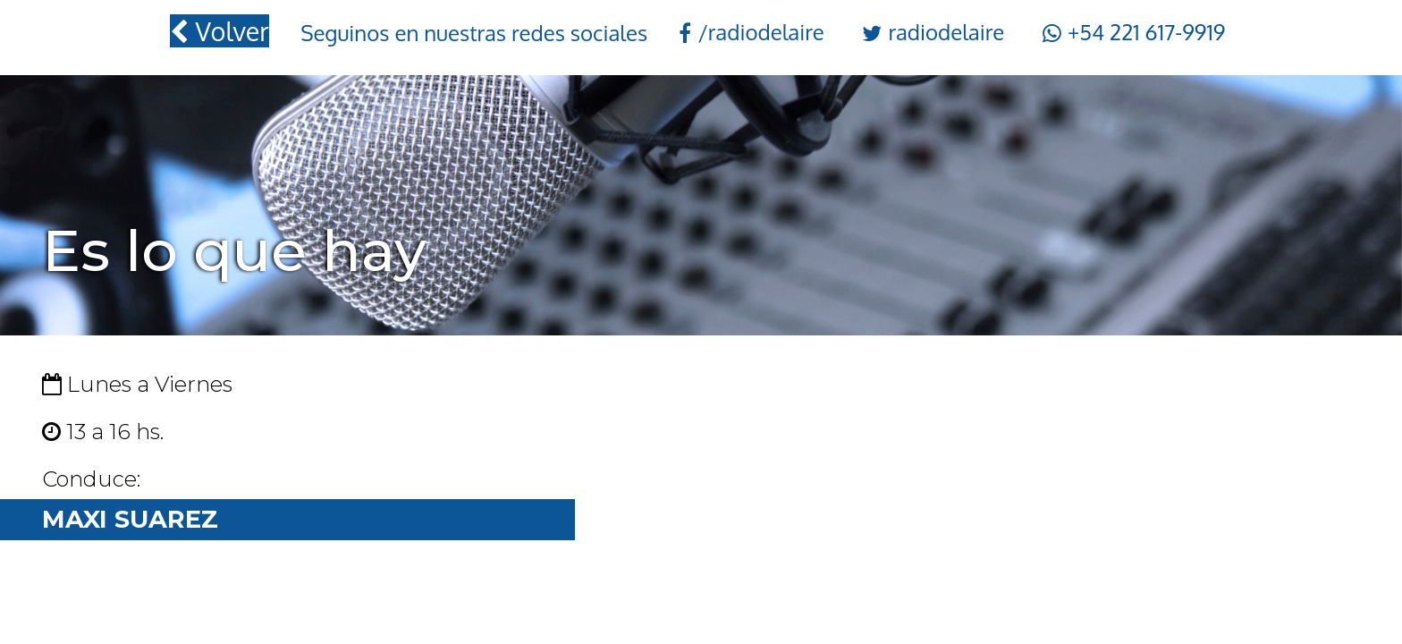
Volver (219, 30)
